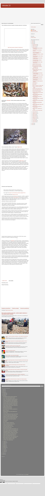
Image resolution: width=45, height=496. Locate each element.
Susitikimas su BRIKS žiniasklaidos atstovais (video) (37, 77)
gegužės (4, 446)
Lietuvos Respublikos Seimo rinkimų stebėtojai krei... (38, 56)
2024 (33, 43)
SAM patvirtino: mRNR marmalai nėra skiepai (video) (12, 345)
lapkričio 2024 (35, 45)
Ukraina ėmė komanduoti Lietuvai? (10, 350)
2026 (3, 389)
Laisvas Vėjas (34, 30)
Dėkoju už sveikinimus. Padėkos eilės (38, 85)
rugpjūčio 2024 (35, 113)
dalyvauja (12, 240)
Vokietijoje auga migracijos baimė (37, 88)
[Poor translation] (3, 482)
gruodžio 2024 (35, 44)
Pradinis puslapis (15, 308)
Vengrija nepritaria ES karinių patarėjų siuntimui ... (10, 433)
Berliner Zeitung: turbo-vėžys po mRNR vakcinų (37, 106)
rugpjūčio (4, 442)
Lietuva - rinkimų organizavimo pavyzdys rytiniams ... (37, 52)
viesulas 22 (6, 5)
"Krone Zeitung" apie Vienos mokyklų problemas (10, 415)
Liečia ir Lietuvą (35, 71)
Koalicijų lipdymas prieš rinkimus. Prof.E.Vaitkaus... (37, 96)
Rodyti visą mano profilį (34, 31)
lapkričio (4, 394)
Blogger (27, 474)
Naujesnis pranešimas (6, 308)
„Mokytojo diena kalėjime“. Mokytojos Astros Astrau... (10, 432)
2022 (33, 124)
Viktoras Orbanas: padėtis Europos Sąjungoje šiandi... (37, 94)
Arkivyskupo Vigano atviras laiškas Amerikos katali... (37, 58)
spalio (4, 395)
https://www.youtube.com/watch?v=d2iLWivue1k (15, 47)
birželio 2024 (34, 115)
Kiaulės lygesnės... (6, 420)
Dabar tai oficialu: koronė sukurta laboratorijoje (12, 355)
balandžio (4, 447)
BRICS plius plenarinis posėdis (37, 65)
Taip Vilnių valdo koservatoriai (7, 427)
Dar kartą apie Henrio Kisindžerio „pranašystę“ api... (37, 67)
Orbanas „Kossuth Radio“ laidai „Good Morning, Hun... (10, 436)
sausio (4, 451)
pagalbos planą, (21, 160)
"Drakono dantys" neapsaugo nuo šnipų (8, 438)
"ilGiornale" (9, 100)
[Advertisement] (22, 15)
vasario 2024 (34, 120)
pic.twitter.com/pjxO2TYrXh (21, 192)
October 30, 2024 (15, 194)
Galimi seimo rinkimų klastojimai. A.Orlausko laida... (37, 60)
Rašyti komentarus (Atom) (9, 310)
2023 (33, 123)
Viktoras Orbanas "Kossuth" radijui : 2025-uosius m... (38, 62)
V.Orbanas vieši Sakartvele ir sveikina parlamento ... (10, 400)
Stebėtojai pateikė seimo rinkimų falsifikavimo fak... (37, 70)
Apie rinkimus (34, 84)
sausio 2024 (34, 121)
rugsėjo (4, 441)
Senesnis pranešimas (24, 308)
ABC (18, 50)
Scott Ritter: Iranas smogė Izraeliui (37, 110)
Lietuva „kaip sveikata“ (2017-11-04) (8, 426)
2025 (33, 42)
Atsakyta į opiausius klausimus (7, 406)
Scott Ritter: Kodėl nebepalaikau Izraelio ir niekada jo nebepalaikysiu (15, 374)
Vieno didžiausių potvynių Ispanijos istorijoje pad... (10, 396)
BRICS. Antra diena (35, 68)
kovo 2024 (34, 119)
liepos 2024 (34, 114)
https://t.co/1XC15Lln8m (13, 192)
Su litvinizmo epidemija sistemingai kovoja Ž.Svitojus (37, 73)
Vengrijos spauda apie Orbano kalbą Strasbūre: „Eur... (38, 92)
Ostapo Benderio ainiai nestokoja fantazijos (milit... (37, 79)
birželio (4, 445)
